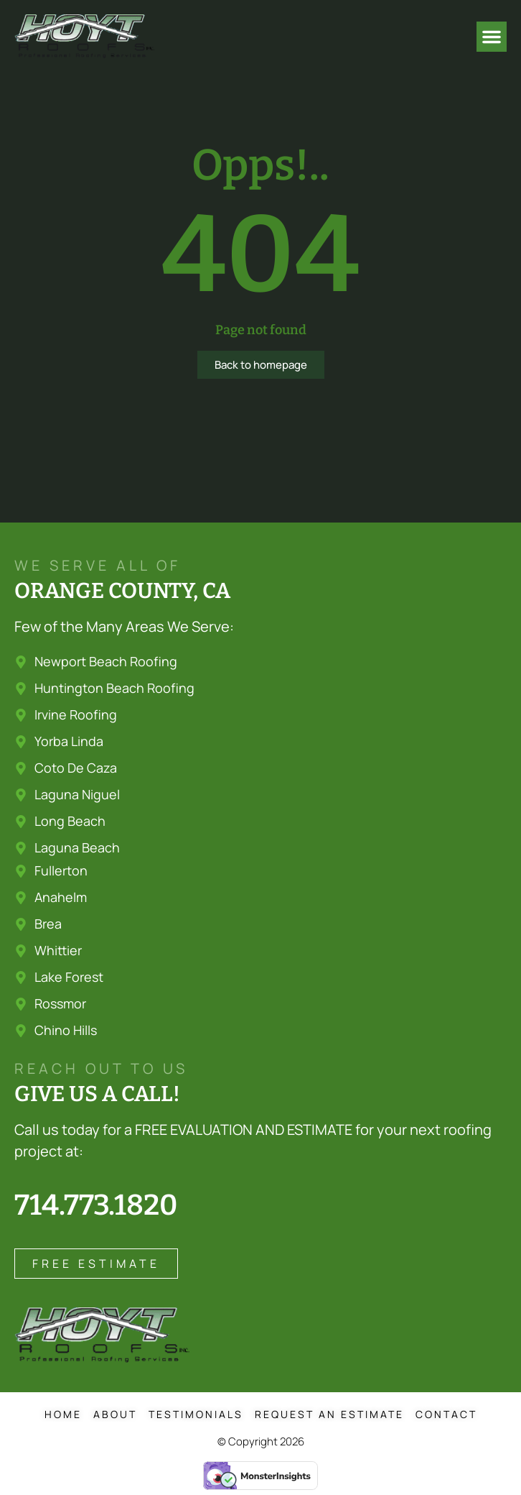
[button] (492, 37)
